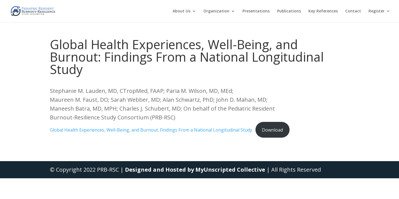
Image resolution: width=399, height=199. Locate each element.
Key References (323, 11)
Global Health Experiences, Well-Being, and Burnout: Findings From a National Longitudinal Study (151, 130)
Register (377, 11)
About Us (181, 11)
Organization (216, 11)
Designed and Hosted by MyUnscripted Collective (195, 169)
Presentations (256, 11)
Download (272, 130)
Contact (353, 11)
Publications (289, 11)
